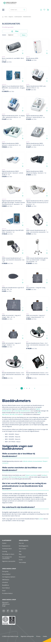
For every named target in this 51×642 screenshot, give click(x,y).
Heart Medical (6, 588)
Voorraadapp (22, 562)
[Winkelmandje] (47, 9)
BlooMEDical (5, 585)
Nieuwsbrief (22, 557)
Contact (4, 543)
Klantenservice (6, 546)
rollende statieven (28, 461)
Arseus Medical (6, 574)
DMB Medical (5, 579)
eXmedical (5, 582)
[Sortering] (13, 35)
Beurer (7, 414)
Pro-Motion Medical (7, 593)
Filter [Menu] (15, 31)
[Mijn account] (40, 9)
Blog (20, 554)
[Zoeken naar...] (17, 10)
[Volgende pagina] (34, 388)
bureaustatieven (37, 461)
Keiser (4, 590)
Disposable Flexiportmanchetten (20, 477)
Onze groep (5, 571)
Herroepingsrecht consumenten (7, 557)
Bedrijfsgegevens (23, 546)
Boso (21, 414)
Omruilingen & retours (8, 554)
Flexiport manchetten (31, 475)
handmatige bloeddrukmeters (22, 411)
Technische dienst (7, 548)
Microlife (12, 414)
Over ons (21, 543)
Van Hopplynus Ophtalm (8, 577)
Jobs (20, 551)
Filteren (23, 35)
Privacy (38, 636)
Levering (4, 551)
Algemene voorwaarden (8, 561)
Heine (17, 414)
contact (41, 519)
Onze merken (22, 548)
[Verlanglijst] (43, 9)
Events (21, 559)
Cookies (45, 636)
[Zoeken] (24, 10)
